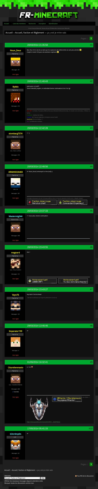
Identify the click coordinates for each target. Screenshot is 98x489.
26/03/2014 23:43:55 (37, 247)
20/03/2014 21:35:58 (37, 45)
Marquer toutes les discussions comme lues (19, 483)
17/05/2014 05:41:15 (37, 428)
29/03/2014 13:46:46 (37, 325)
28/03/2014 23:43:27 (37, 289)
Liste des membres (19, 24)
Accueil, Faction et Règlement (29, 32)
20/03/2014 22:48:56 (37, 166)
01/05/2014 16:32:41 (37, 362)
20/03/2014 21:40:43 (37, 81)
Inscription (42, 24)
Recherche (32, 24)
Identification (53, 24)
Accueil (6, 24)
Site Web (16, 392)
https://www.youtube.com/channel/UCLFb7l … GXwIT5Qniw (43, 422)
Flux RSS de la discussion (85, 476)
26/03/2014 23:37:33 (37, 211)
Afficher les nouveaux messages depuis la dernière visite (23, 481)
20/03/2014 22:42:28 (37, 128)
